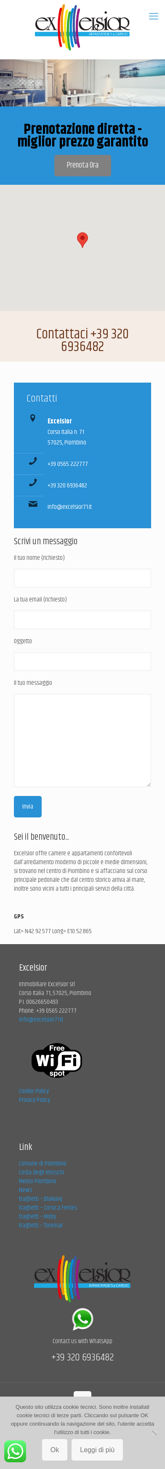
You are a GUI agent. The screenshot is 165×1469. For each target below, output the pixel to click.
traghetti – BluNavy (40, 1199)
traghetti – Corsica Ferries (48, 1208)
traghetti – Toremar (41, 1225)
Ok (55, 1449)
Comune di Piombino (43, 1163)
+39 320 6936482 (67, 485)
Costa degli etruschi (41, 1172)
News (25, 1190)
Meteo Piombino (37, 1181)
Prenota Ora (82, 165)
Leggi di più (97, 1449)
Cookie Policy (34, 1091)
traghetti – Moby (37, 1216)
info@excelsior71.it (70, 507)
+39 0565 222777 (68, 464)
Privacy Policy (34, 1100)
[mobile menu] (153, 17)
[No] (154, 1433)
